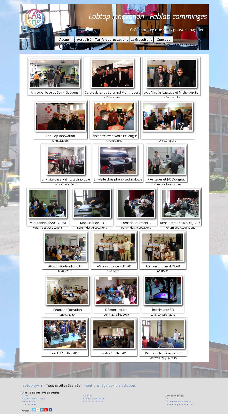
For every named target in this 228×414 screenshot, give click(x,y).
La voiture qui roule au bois (180, 404)
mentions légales (97, 385)
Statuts (24, 395)
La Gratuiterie (141, 39)
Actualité (84, 39)
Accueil (64, 39)
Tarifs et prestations (111, 39)
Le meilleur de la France (178, 401)
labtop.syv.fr (32, 385)
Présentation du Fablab (33, 398)
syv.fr (168, 398)
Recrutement (28, 401)
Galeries (87, 395)
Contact (163, 39)
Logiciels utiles (28, 404)
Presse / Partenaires (93, 401)
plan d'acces (125, 385)
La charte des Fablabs (94, 398)
